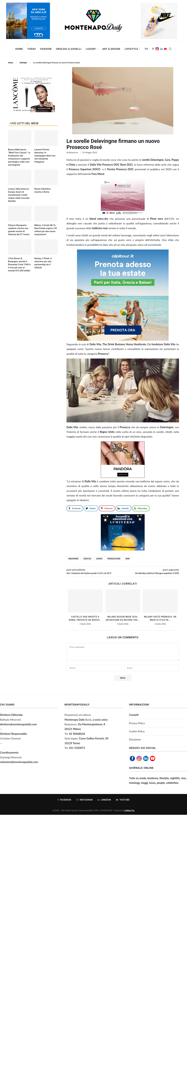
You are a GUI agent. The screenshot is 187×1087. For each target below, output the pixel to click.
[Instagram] (157, 49)
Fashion (46, 48)
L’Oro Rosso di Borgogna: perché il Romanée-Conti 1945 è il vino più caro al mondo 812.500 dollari (19, 264)
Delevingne (73, 558)
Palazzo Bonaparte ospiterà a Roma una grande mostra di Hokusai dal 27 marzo (18, 230)
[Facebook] (153, 49)
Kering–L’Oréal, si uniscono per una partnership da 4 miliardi (43, 263)
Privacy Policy (137, 723)
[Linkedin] (161, 49)
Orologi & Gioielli (69, 48)
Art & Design (111, 48)
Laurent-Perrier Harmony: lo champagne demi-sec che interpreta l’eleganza (45, 155)
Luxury (91, 48)
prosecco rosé (113, 558)
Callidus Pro (129, 810)
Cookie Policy (137, 731)
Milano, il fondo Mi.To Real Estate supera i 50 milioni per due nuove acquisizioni (45, 230)
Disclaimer (135, 739)
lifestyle (87, 558)
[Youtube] (165, 49)
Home (19, 48)
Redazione (73, 152)
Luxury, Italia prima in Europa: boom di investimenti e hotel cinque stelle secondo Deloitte (19, 195)
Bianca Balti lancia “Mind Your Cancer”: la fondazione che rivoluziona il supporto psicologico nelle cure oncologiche (19, 157)
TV (146, 48)
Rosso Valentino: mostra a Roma (42, 190)
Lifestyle (131, 48)
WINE (127, 558)
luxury (99, 558)
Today (31, 48)
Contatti (133, 714)
